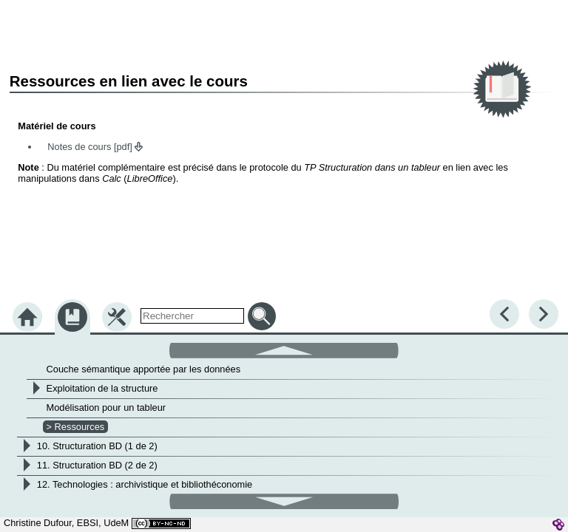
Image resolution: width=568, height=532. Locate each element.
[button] (284, 349)
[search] (192, 316)
